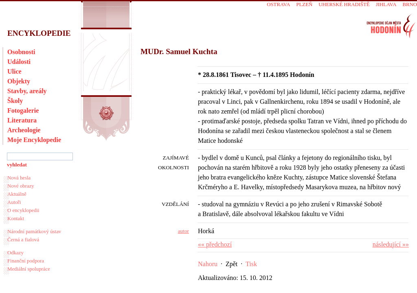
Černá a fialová (23, 240)
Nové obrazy (20, 186)
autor (183, 231)
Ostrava (278, 4)
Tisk (251, 263)
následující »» (391, 244)
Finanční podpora (25, 261)
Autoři (14, 202)
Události (19, 61)
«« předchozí (215, 244)
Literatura (22, 120)
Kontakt (15, 218)
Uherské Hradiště (343, 4)
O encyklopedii (23, 210)
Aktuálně (16, 194)
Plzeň (304, 4)
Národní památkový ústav (34, 231)
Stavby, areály (27, 90)
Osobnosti (21, 51)
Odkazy (15, 253)
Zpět (231, 263)
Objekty (18, 81)
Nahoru (207, 263)
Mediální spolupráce (28, 269)
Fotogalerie (23, 110)
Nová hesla (19, 178)
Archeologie (23, 130)
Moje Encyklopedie (34, 139)
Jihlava (386, 4)
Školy (15, 100)
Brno (409, 4)
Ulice (14, 71)
